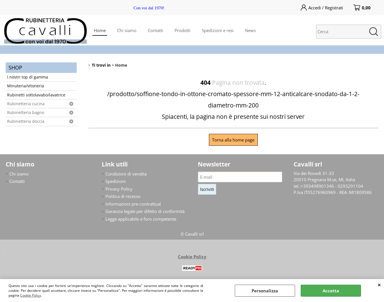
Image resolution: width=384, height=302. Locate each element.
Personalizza (265, 290)
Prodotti (182, 30)
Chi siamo (126, 30)
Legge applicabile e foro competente (140, 219)
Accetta (331, 290)
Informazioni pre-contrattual (133, 204)
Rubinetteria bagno (25, 112)
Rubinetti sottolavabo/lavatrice (36, 95)
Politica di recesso (122, 196)
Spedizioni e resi (218, 30)
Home (100, 30)
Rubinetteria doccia (25, 121)
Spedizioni (115, 181)
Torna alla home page (233, 140)
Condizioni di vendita (126, 174)
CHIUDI (379, 285)
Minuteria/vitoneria (25, 85)
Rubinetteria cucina (26, 103)
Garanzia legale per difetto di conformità (144, 211)
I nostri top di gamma (27, 77)
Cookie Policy (30, 295)
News (250, 30)
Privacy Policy (118, 189)
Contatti (155, 30)
